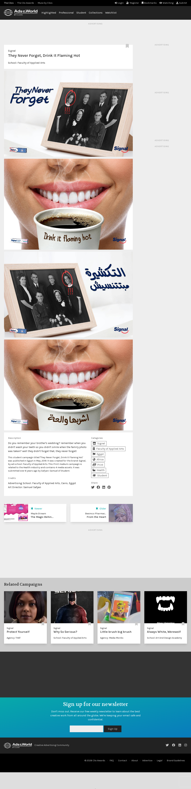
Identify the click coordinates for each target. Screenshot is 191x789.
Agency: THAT (14, 637)
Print (98, 464)
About (134, 760)
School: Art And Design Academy (164, 637)
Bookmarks (149, 3)
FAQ (112, 760)
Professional (66, 12)
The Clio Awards (25, 3)
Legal (159, 760)
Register (132, 3)
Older (101, 508)
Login (119, 3)
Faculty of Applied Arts (31, 62)
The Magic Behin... (42, 516)
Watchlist (111, 12)
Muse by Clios (45, 3)
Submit (181, 3)
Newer (36, 508)
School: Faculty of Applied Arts (70, 637)
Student (81, 12)
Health (99, 470)
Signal (12, 50)
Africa (98, 459)
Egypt (98, 454)
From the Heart (96, 516)
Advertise (147, 760)
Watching (166, 3)
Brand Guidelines (176, 760)
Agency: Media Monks (111, 637)
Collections (96, 12)
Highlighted (48, 12)
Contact (122, 760)
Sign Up (112, 728)
